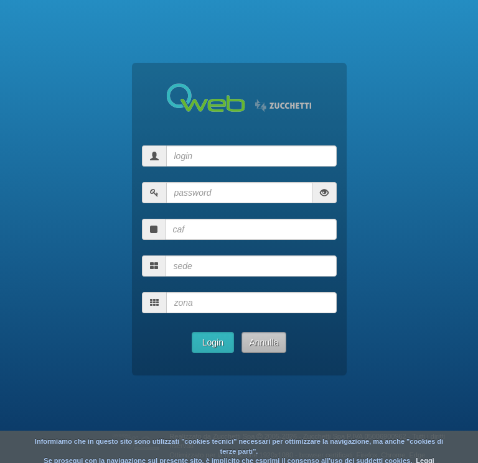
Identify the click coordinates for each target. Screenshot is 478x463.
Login (213, 342)
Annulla (264, 342)
